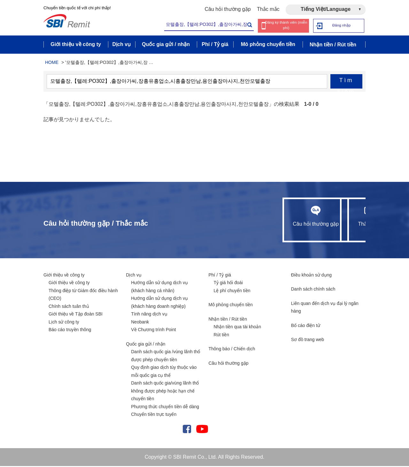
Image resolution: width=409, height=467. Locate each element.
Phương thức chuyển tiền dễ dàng (165, 407)
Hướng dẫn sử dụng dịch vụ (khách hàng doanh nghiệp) (159, 303)
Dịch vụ (134, 275)
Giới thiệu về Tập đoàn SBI (76, 314)
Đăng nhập (341, 25)
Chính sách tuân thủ (69, 307)
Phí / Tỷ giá (220, 275)
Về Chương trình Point (153, 330)
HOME (51, 63)
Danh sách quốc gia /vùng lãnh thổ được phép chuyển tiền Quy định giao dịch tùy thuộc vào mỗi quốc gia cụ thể (165, 364)
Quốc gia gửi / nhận (145, 344)
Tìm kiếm (346, 84)
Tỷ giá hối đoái (228, 283)
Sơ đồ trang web (307, 340)
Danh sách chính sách (313, 289)
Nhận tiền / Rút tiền (228, 320)
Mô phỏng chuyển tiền (231, 305)
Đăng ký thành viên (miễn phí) (286, 25)
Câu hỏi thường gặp (228, 9)
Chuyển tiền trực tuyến (153, 415)
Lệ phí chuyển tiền (232, 291)
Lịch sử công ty (64, 322)
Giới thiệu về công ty (64, 275)
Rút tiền (221, 335)
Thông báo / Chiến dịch (232, 349)
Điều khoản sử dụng (311, 275)
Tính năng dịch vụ (149, 314)
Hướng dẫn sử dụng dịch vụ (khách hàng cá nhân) (159, 287)
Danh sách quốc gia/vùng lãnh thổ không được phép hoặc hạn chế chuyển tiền (165, 391)
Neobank (140, 322)
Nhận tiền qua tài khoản (237, 327)
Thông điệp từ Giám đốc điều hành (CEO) (83, 295)
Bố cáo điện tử (305, 326)
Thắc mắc (268, 9)
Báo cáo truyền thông (70, 330)
